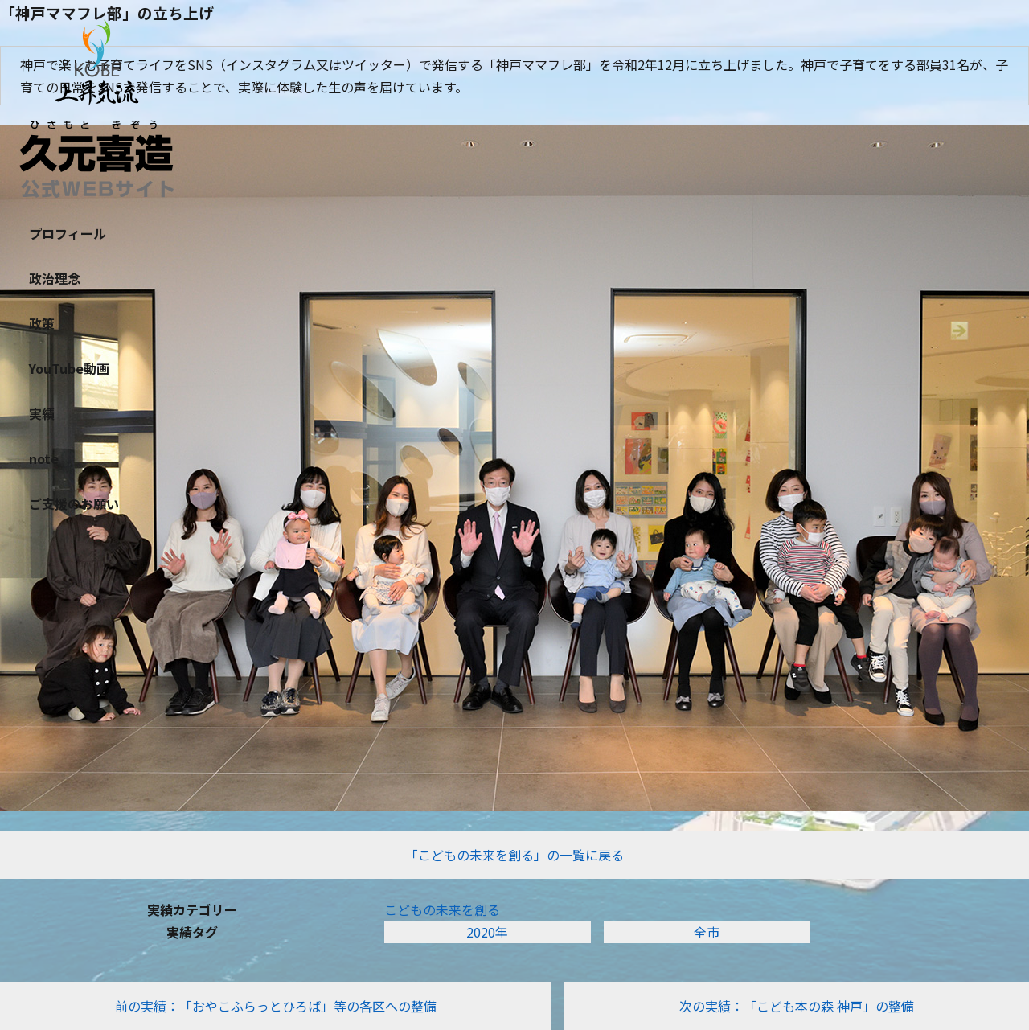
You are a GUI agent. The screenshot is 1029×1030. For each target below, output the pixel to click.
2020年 (487, 932)
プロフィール (67, 233)
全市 (706, 932)
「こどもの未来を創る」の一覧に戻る (514, 854)
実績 (42, 413)
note (44, 458)
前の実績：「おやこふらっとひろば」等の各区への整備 (276, 1006)
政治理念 (54, 278)
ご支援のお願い (74, 503)
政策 (42, 323)
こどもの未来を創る (442, 909)
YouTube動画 (69, 368)
